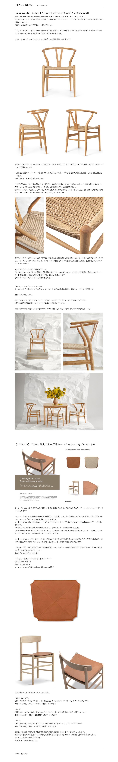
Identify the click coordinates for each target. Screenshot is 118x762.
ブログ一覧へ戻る (21, 754)
